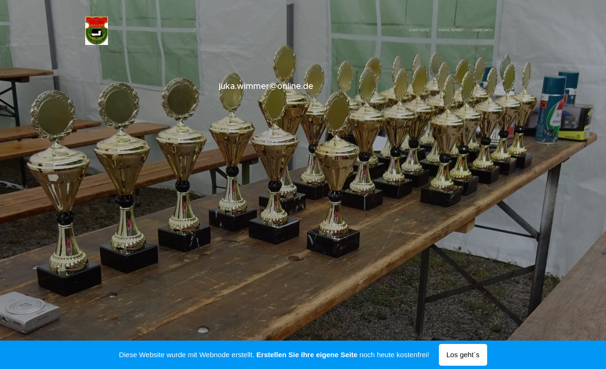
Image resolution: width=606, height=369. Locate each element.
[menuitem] (493, 31)
